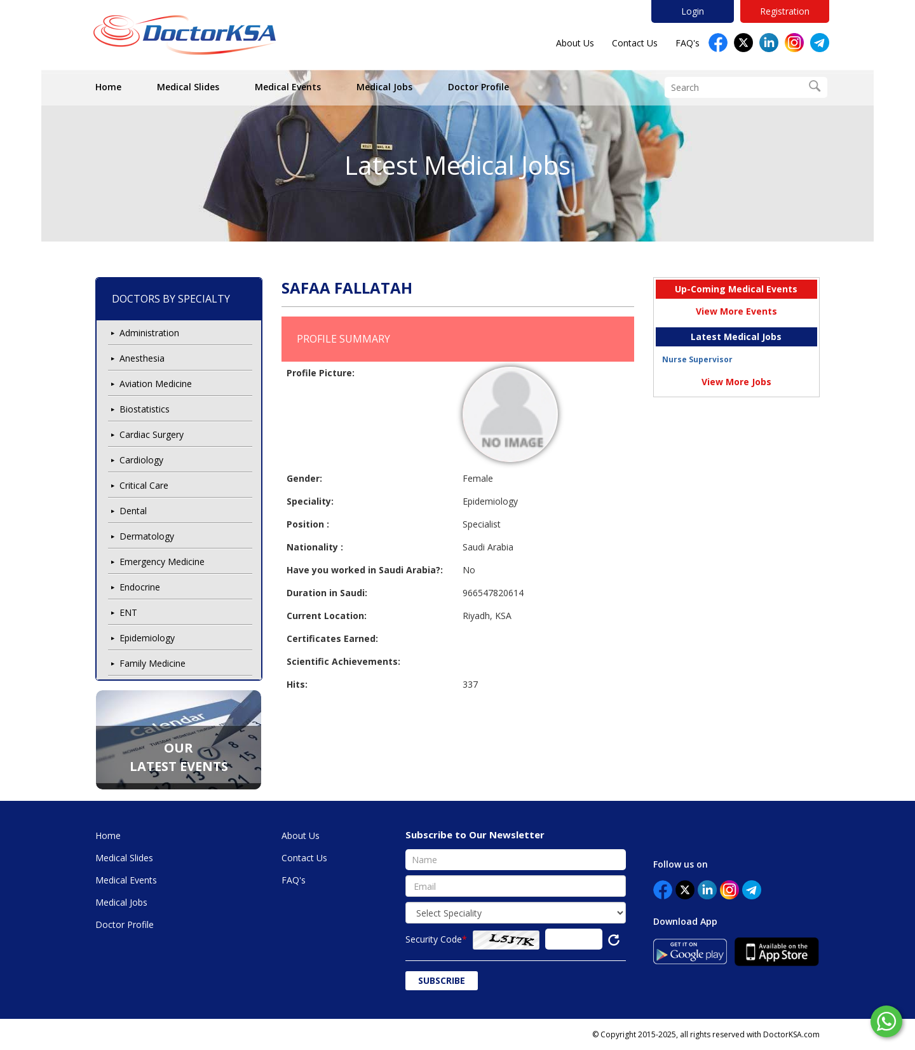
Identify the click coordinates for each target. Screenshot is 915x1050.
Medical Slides (188, 87)
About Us (575, 43)
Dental (133, 511)
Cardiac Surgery (151, 434)
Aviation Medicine (155, 384)
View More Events (736, 311)
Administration (149, 333)
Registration (785, 11)
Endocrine (139, 587)
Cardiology (141, 460)
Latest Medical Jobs (457, 164)
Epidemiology (147, 638)
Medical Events (288, 87)
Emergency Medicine (162, 562)
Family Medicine (152, 663)
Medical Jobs (384, 87)
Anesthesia (142, 358)
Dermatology (146, 536)
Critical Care (143, 485)
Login (692, 11)
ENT (128, 612)
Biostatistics (144, 409)
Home (108, 87)
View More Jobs (736, 382)
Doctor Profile (478, 87)
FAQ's (687, 43)
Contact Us (635, 43)
